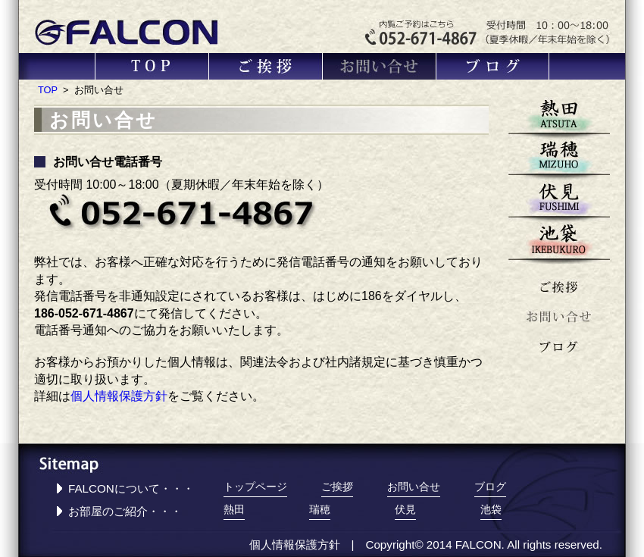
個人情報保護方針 (118, 396)
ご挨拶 (266, 66)
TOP (152, 66)
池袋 (559, 243)
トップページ (255, 487)
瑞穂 (559, 159)
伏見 (559, 201)
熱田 (559, 118)
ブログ (492, 66)
